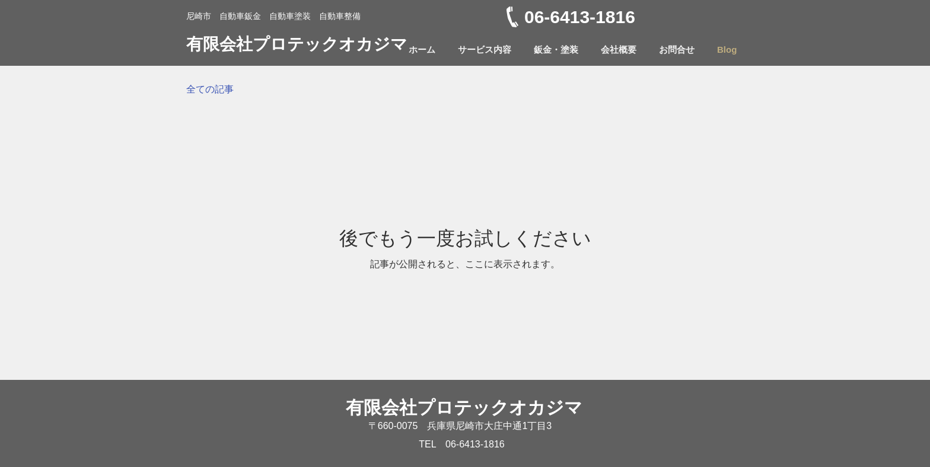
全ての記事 (210, 89)
